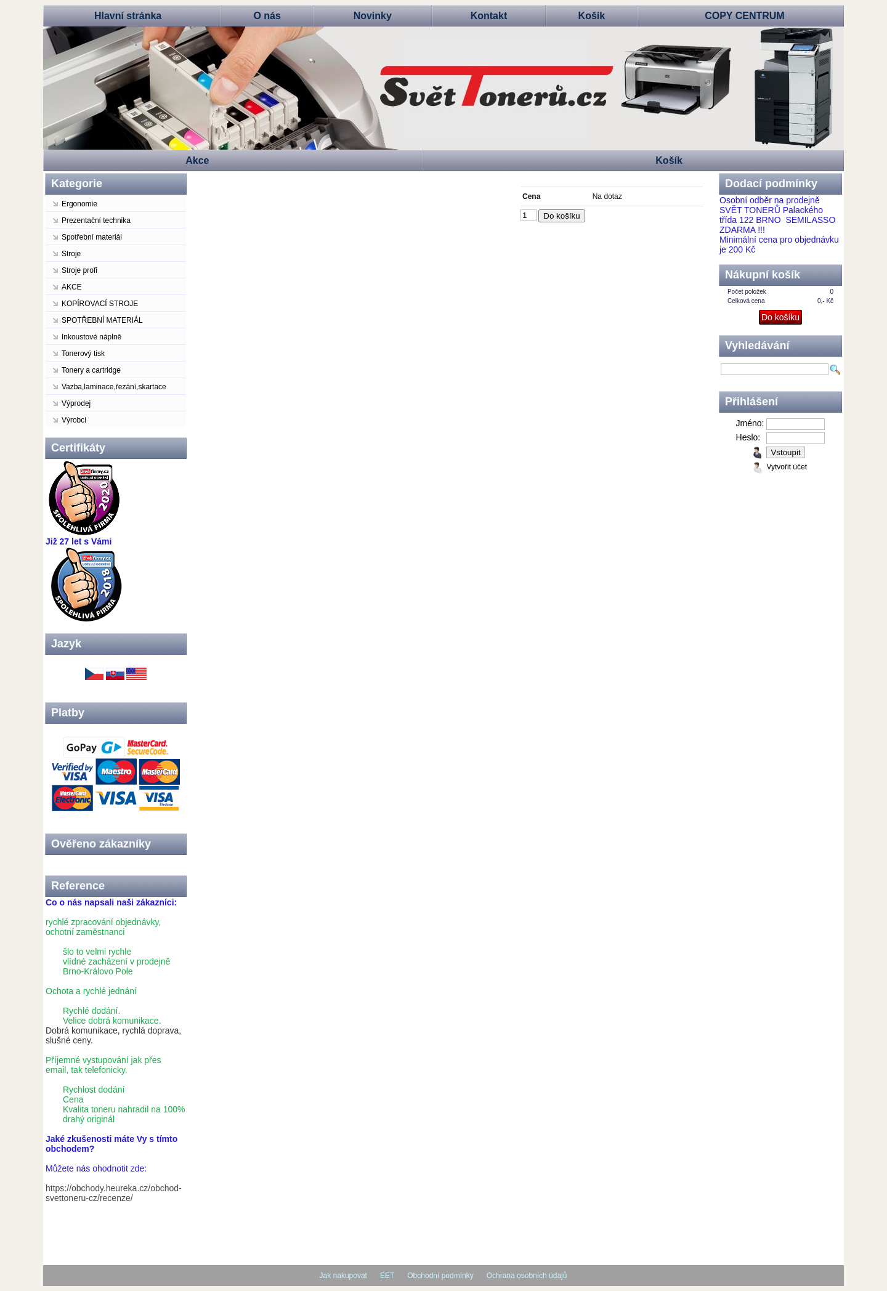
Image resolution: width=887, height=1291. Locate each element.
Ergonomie (79, 204)
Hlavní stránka (127, 15)
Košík (592, 15)
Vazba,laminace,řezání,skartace (114, 386)
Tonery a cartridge (91, 370)
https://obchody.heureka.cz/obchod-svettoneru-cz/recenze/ (114, 1193)
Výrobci (74, 420)
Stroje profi (79, 270)
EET (387, 1275)
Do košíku (561, 216)
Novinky (373, 15)
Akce (197, 160)
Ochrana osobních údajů (527, 1275)
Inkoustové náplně (91, 337)
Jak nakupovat (343, 1275)
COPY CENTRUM (745, 15)
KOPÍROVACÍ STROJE (100, 303)
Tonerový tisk (83, 353)
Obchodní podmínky (440, 1275)
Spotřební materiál (92, 237)
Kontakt (489, 15)
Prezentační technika (96, 220)
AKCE (72, 287)
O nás (266, 15)
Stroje (71, 253)
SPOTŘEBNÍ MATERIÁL (102, 320)
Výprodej (76, 403)
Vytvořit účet (786, 467)
